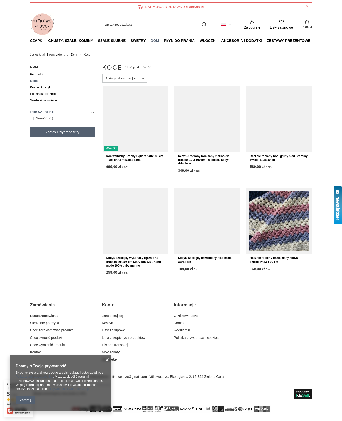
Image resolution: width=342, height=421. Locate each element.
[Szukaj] (204, 24)
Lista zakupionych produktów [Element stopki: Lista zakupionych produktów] (123, 338)
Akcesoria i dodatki (241, 41)
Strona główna (56, 54)
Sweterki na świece (43, 100)
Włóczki (208, 41)
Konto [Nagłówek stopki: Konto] (108, 305)
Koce (34, 81)
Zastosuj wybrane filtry (62, 132)
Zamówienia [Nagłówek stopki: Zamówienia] (42, 305)
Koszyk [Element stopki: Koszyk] (107, 323)
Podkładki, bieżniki (43, 94)
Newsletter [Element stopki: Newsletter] (110, 359)
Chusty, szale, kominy (70, 41)
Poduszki (36, 74)
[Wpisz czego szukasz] (155, 24)
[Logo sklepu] (42, 25)
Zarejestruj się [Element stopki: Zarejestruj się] (112, 316)
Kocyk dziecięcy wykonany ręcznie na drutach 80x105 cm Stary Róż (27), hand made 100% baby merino (133, 261)
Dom (155, 41)
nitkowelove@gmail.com (128, 377)
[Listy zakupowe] (281, 24)
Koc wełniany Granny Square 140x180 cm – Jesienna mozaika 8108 (134, 158)
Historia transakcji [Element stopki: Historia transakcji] (115, 345)
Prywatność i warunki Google (70, 389)
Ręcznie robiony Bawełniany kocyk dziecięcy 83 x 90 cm (274, 259)
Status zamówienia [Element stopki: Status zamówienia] (44, 316)
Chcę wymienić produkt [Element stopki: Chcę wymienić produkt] (47, 345)
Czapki (37, 41)
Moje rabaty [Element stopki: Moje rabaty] (111, 352)
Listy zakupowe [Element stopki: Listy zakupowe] (113, 330)
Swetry (138, 41)
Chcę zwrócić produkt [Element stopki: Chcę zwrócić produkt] (46, 338)
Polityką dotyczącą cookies (34, 376)
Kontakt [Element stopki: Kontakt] (35, 352)
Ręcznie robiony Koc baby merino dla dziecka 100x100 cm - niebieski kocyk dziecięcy (204, 159)
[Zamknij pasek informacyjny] (307, 6)
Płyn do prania (179, 41)
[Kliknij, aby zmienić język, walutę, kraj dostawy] (226, 24)
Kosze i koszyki (41, 87)
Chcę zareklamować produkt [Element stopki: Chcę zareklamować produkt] (51, 330)
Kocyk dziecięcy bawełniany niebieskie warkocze (205, 259)
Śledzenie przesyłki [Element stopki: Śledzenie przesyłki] (44, 323)
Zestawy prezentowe (288, 41)
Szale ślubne (112, 41)
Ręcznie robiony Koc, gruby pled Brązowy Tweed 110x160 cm (279, 158)
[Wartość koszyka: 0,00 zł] (307, 25)
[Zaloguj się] (252, 24)
